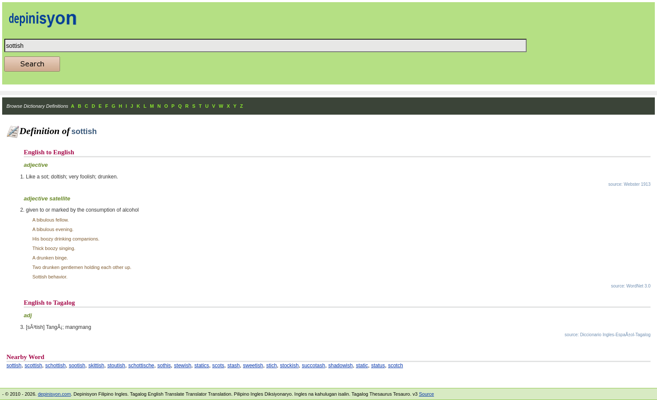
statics (201, 365)
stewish (182, 365)
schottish (55, 365)
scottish (33, 365)
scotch (395, 365)
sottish (14, 365)
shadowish (340, 365)
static (362, 365)
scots (218, 365)
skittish (96, 365)
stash (233, 365)
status (378, 365)
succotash (313, 365)
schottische (141, 365)
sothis (164, 365)
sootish (77, 365)
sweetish (253, 365)
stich (271, 365)
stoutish (116, 365)
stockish (289, 365)
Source (426, 394)
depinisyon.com (54, 394)
